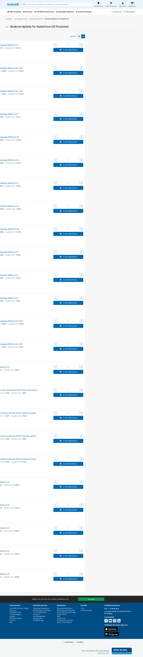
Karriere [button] (12, 620)
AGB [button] (58, 616)
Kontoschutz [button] (38, 618)
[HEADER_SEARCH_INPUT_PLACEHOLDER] (56, 4)
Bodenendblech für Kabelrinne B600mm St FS (73, 367)
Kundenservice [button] (86, 610)
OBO (58, 43)
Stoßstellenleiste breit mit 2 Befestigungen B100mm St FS (78, 252)
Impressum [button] (61, 618)
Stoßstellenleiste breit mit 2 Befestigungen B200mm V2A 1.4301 (80, 344)
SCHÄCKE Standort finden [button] (19, 608)
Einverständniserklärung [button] (66, 612)
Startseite (8, 19)
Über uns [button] (12, 610)
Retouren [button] (36, 614)
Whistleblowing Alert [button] (65, 608)
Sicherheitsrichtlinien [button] (65, 620)
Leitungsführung (20, 19)
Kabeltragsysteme (36, 19)
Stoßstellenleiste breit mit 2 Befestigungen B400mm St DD (78, 229)
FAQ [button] (11, 622)
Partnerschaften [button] (15, 618)
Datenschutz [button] (61, 614)
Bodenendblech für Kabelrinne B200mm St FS (73, 482)
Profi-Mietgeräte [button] (39, 616)
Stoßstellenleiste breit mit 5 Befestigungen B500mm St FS (78, 275)
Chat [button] (82, 608)
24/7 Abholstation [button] (39, 612)
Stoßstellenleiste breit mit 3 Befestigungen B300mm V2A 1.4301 (80, 321)
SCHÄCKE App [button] (38, 620)
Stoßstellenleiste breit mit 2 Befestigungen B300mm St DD (78, 160)
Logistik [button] (12, 616)
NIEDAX (59, 388)
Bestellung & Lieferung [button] (41, 610)
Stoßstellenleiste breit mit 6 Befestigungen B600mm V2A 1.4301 (80, 68)
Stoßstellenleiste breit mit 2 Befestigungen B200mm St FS (78, 45)
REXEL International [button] (64, 622)
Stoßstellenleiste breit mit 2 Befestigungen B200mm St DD (78, 137)
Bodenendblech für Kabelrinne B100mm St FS (73, 528)
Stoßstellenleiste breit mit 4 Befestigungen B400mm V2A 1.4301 (80, 91)
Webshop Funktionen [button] (41, 608)
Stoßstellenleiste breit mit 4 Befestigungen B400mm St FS (78, 298)
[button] (21, 35)
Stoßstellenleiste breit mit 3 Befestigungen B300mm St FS (78, 114)
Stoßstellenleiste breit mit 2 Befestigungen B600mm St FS (78, 183)
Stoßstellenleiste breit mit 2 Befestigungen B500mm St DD (78, 206)
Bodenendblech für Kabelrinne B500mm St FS (73, 574)
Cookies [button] (80, 642)
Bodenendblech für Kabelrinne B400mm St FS (73, 551)
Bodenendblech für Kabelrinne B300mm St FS (73, 505)
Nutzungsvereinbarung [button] (65, 610)
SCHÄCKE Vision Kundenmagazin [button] (15, 613)
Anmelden (91, 599)
